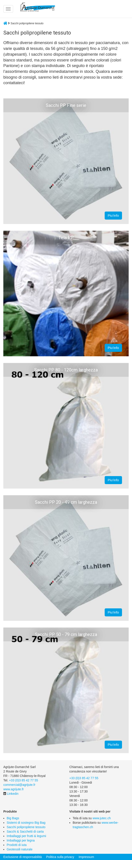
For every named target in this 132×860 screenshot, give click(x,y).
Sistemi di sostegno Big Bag (26, 822)
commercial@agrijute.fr (19, 785)
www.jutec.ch (102, 818)
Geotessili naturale (19, 849)
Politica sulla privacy (60, 857)
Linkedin (12, 793)
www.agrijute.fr (13, 789)
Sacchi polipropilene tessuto (26, 827)
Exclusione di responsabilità (22, 857)
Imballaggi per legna (21, 840)
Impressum (86, 857)
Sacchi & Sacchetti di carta (25, 831)
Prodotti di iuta (17, 845)
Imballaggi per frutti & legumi (26, 836)
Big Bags (13, 818)
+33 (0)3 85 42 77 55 (23, 780)
